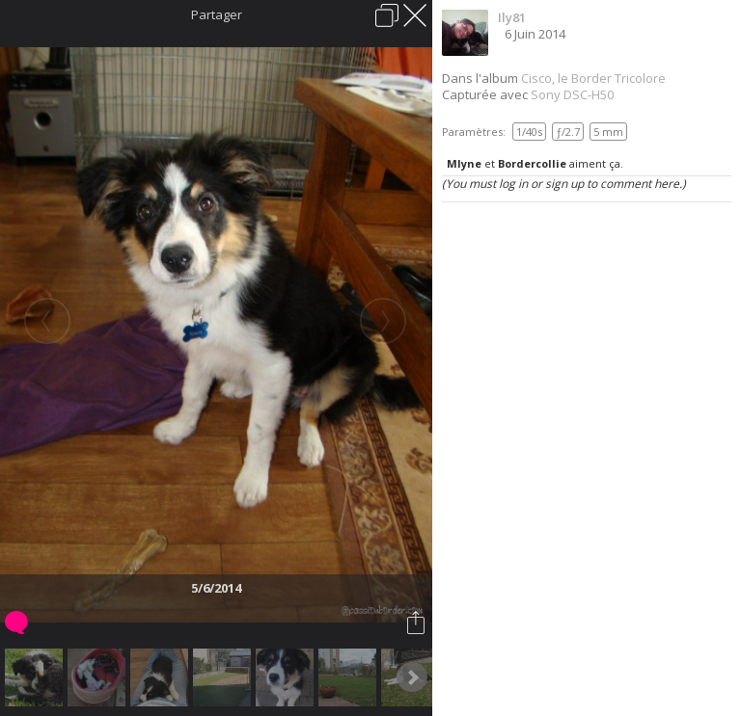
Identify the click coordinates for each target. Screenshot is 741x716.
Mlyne (464, 163)
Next (412, 677)
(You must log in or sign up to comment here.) (564, 183)
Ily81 (512, 17)
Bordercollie (532, 163)
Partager (216, 14)
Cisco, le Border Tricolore (593, 78)
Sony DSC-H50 (572, 94)
